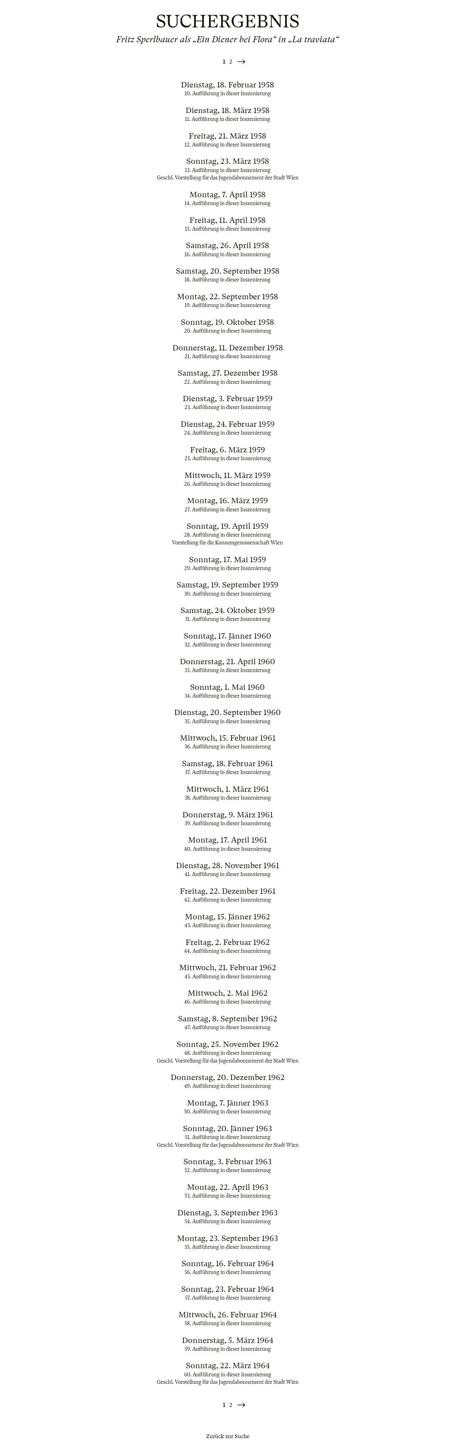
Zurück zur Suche (227, 1436)
